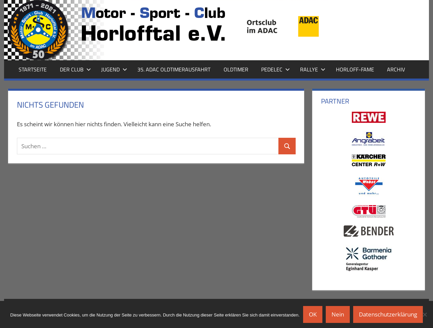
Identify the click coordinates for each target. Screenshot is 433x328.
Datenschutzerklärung (388, 314)
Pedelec (275, 69)
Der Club (75, 69)
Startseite (33, 69)
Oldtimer (236, 69)
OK (313, 314)
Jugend (114, 69)
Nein (338, 314)
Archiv (396, 69)
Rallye (312, 69)
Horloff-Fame (355, 69)
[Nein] (424, 314)
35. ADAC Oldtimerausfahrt (173, 69)
